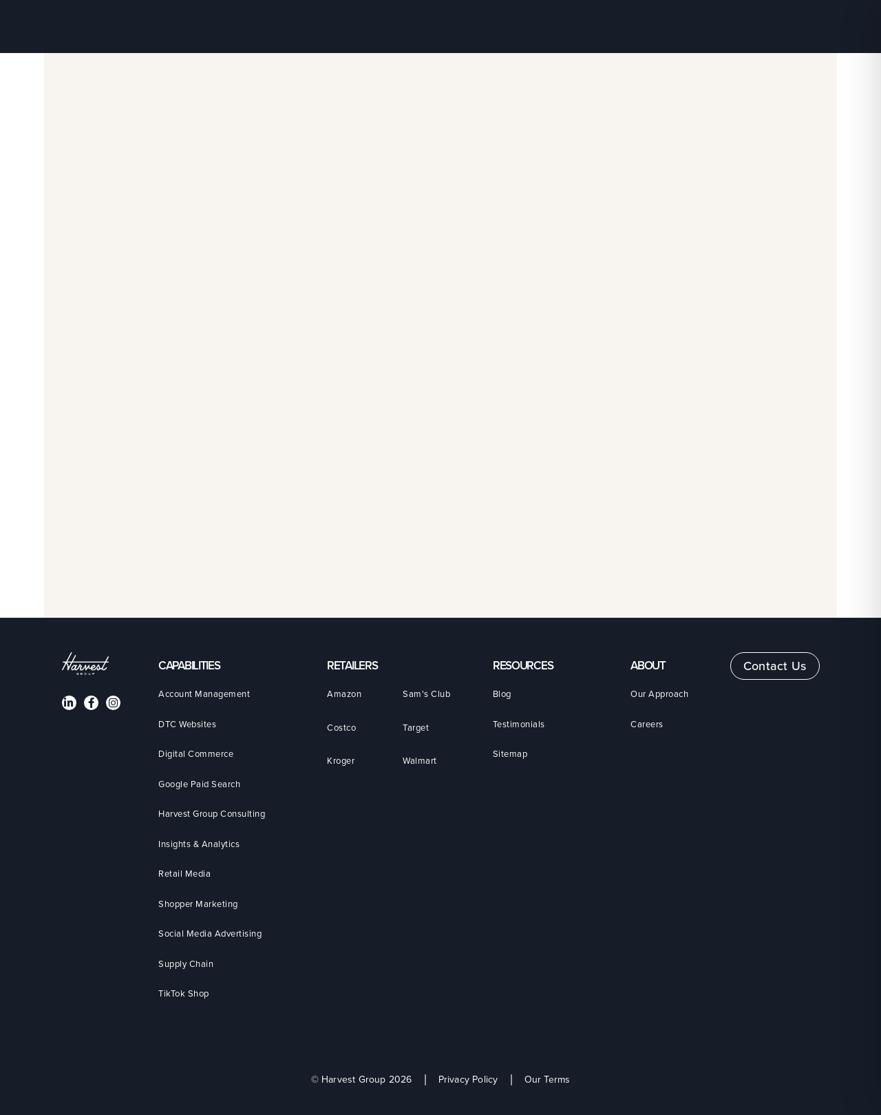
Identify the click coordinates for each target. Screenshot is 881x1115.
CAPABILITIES (189, 665)
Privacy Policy (468, 1080)
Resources (523, 665)
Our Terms (547, 1080)
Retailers (352, 665)
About (648, 665)
